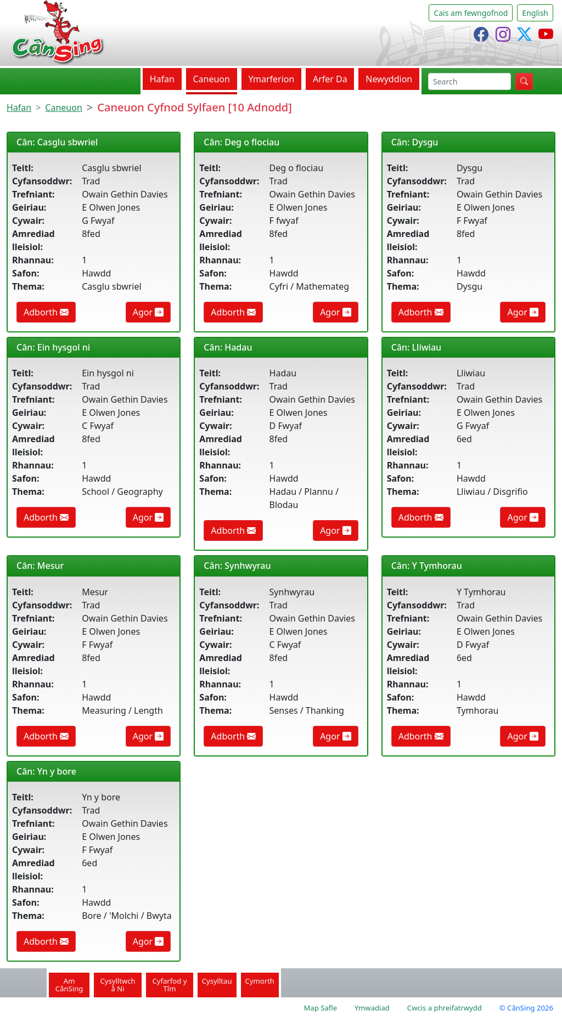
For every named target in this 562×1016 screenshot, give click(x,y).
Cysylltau (217, 981)
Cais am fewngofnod (471, 13)
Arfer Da (330, 79)
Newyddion (389, 79)
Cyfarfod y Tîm (170, 985)
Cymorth (259, 981)
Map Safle (320, 1008)
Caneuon (211, 79)
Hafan (162, 79)
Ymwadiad (372, 1008)
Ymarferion (271, 79)
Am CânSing (69, 985)
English (535, 13)
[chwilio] (469, 81)
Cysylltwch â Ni (117, 985)
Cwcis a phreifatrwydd (444, 1008)
